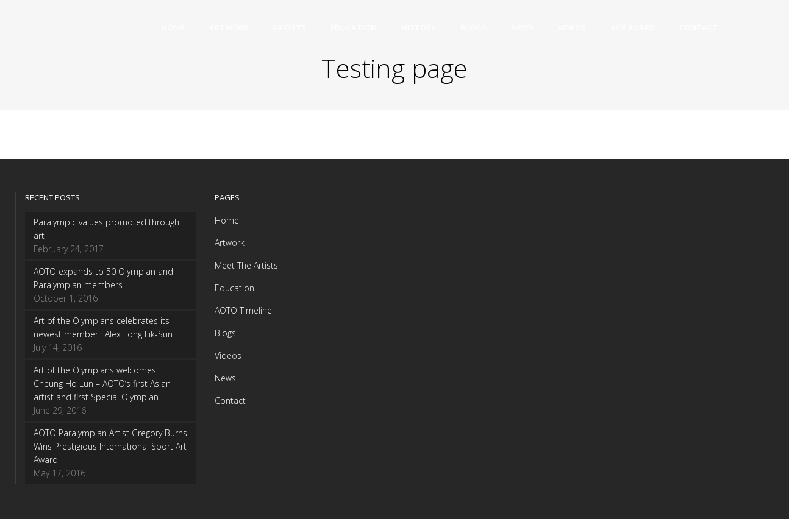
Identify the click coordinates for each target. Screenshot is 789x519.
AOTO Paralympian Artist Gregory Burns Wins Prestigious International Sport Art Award (110, 446)
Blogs (225, 333)
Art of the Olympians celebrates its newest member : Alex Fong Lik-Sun (103, 327)
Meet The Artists (246, 265)
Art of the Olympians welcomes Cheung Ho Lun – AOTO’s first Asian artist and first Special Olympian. (102, 383)
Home (227, 220)
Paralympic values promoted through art (106, 228)
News (225, 378)
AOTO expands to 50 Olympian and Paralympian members (103, 278)
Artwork (230, 243)
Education (234, 288)
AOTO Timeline (243, 310)
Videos (228, 355)
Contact (230, 400)
